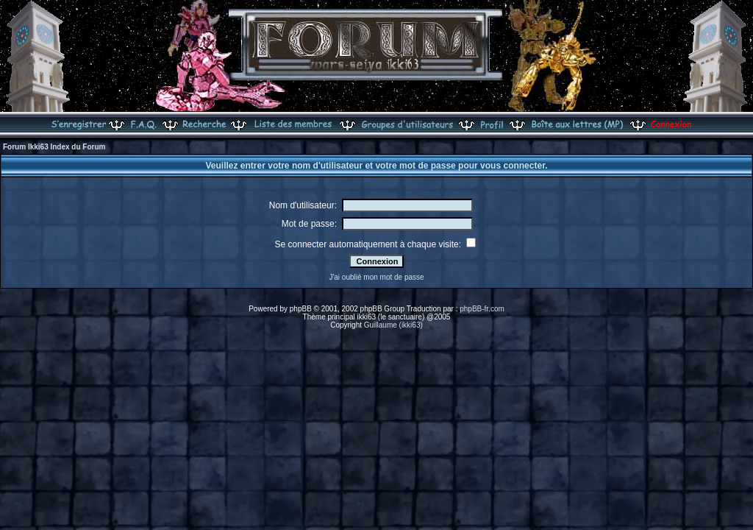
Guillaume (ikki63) (393, 325)
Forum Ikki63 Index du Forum (54, 147)
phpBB (301, 309)
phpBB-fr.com (482, 309)
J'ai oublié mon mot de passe (376, 277)
